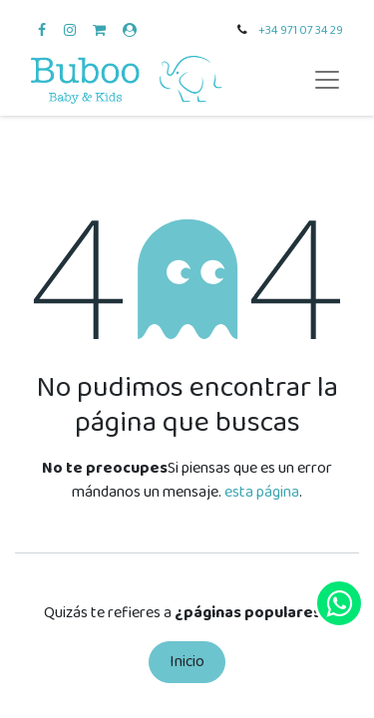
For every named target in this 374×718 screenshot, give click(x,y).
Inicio (187, 661)
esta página (261, 492)
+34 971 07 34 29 (300, 30)
